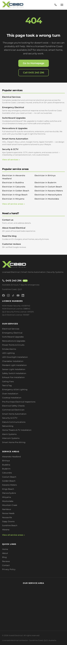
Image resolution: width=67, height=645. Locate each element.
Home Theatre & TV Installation (16, 430)
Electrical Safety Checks (13, 406)
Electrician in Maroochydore (48, 194)
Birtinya (6, 460)
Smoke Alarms (9, 349)
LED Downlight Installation (15, 357)
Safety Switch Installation (14, 373)
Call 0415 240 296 (33, 72)
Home (5, 549)
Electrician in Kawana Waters (49, 190)
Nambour (6, 509)
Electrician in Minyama (13, 199)
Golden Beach (8, 481)
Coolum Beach (9, 477)
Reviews (6, 561)
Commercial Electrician (13, 410)
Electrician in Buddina (13, 182)
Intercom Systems (11, 438)
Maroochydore (9, 493)
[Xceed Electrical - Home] (13, 5)
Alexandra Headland (11, 456)
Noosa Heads (8, 513)
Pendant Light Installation (14, 365)
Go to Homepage (33, 63)
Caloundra (7, 473)
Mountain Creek (9, 505)
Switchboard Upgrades (33, 121)
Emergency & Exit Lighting (14, 389)
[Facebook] (3, 295)
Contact (6, 565)
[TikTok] (13, 295)
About (5, 553)
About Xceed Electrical (33, 229)
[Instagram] (8, 295)
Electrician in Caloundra (13, 186)
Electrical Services (33, 100)
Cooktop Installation (11, 397)
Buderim (6, 469)
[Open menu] (62, 5)
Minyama (6, 497)
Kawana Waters (9, 485)
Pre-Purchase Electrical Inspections (18, 402)
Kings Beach (8, 489)
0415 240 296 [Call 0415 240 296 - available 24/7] (15, 280)
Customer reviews (33, 245)
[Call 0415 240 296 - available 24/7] (55, 5)
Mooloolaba (7, 501)
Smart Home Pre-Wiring (13, 442)
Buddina (6, 465)
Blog (4, 557)
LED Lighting (8, 353)
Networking (7, 426)
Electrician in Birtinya (45, 175)
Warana (5, 529)
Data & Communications (13, 422)
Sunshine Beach (9, 525)
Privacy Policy (8, 569)
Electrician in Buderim (45, 182)
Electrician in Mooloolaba (47, 199)
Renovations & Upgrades (33, 131)
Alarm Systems (9, 434)
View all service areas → (13, 204)
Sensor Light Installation (13, 369)
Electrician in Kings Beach (15, 194)
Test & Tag (7, 385)
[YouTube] (18, 295)
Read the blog (33, 237)
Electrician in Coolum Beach (48, 186)
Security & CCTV (33, 152)
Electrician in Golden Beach (15, 190)
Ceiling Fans (8, 381)
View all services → (11, 159)
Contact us (33, 221)
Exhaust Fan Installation (13, 377)
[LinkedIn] (23, 295)
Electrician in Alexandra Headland (13, 177)
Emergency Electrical (33, 110)
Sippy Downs (8, 521)
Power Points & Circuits (13, 345)
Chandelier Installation (12, 361)
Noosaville (7, 517)
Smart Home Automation (33, 141)
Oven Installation (10, 393)
